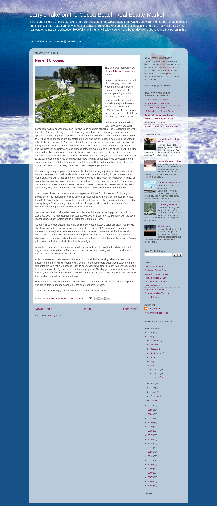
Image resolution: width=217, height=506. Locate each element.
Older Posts (129, 308)
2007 (150, 477)
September (156, 353)
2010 (150, 464)
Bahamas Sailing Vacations (157, 293)
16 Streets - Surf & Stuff (155, 281)
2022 (150, 414)
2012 (150, 456)
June (153, 365)
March (153, 392)
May (152, 383)
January (154, 400)
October (154, 349)
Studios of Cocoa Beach (156, 270)
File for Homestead (153, 266)
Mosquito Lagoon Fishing (156, 274)
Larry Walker (154, 308)
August (154, 357)
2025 (150, 337)
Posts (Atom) (54, 315)
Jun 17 (156, 369)
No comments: (78, 298)
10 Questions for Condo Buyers (159, 111)
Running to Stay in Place (169, 161)
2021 (150, 418)
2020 (150, 422)
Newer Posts (43, 308)
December (155, 340)
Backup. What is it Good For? (158, 119)
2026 (150, 332)
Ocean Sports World (154, 289)
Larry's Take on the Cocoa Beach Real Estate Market (96, 15)
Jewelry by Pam (152, 285)
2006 (150, 481)
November (155, 345)
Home (87, 308)
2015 (150, 443)
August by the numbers (169, 182)
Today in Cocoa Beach (155, 278)
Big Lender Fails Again (155, 122)
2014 (150, 448)
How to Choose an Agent (156, 99)
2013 (150, 452)
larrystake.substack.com (120, 71)
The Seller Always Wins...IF (157, 107)
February (155, 396)
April (152, 388)
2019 (150, 426)
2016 (150, 439)
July (152, 361)
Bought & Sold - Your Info (156, 103)
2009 (150, 469)
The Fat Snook (151, 297)
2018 (150, 431)
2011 (150, 460)
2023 (150, 410)
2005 (150, 485)
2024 (150, 405)
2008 (150, 473)
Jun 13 (156, 373)
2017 (150, 435)
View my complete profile (156, 313)
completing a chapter (168, 204)
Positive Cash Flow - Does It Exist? (161, 126)
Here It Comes (49, 60)
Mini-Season (164, 226)
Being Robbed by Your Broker (158, 115)
